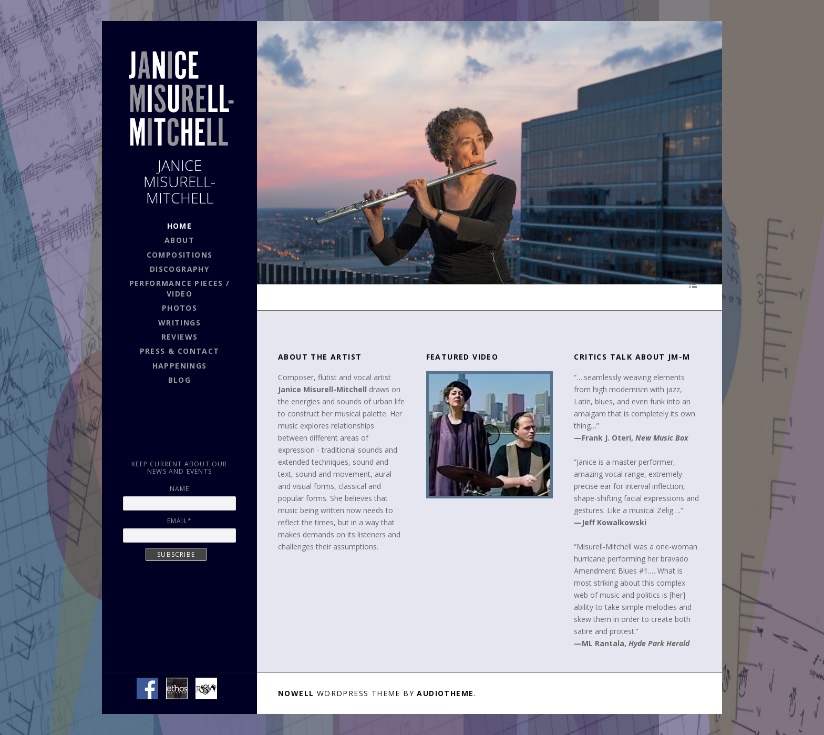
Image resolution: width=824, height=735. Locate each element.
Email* (179, 520)
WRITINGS (179, 323)
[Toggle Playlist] (693, 284)
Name (180, 488)
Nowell (296, 693)
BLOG (179, 380)
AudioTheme (445, 693)
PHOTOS (179, 308)
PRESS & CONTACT (180, 351)
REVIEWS (179, 337)
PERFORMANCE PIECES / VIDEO (179, 288)
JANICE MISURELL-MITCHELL (179, 181)
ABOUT (179, 240)
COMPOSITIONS (180, 255)
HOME (179, 226)
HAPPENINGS (179, 366)
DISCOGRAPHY (179, 269)
